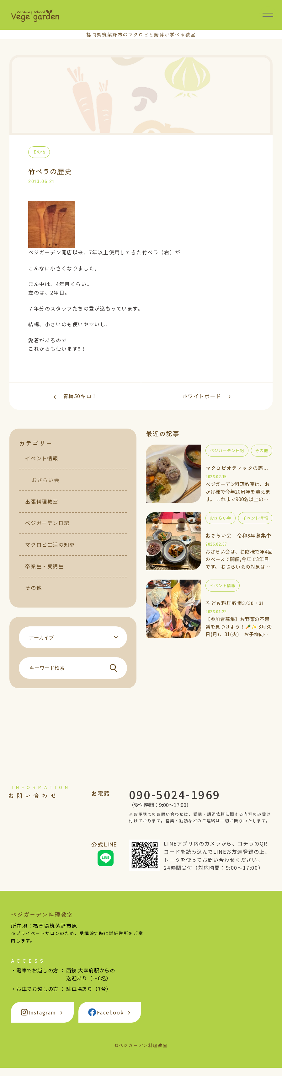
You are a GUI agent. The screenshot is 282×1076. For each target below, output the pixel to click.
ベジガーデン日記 (47, 531)
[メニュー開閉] (267, 14)
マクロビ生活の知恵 (50, 552)
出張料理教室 (41, 509)
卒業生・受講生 (44, 574)
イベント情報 (41, 466)
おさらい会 (45, 488)
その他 (33, 596)
